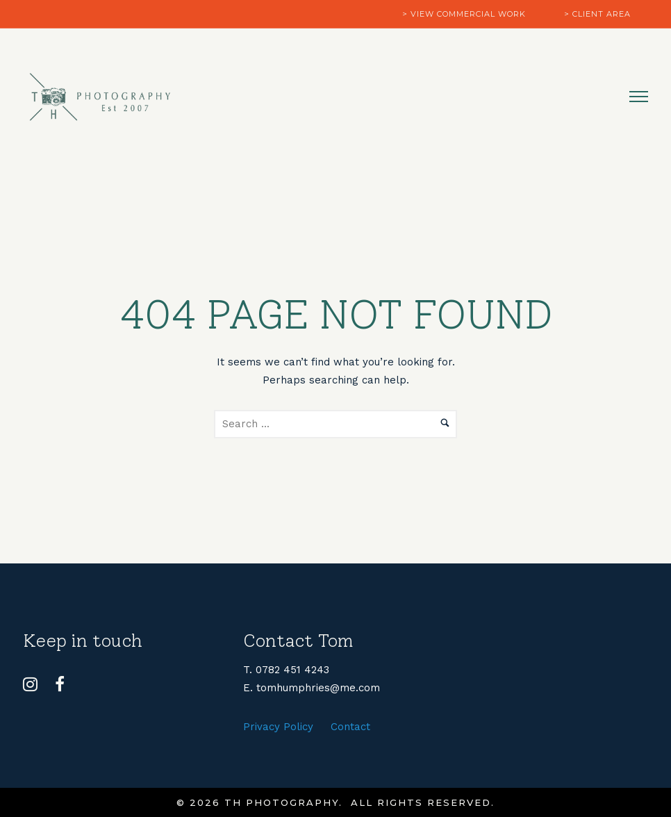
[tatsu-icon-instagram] (33, 684)
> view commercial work (464, 14)
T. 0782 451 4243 (286, 669)
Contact (350, 726)
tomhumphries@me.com (318, 688)
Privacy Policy (278, 726)
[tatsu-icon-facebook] (60, 684)
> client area (597, 14)
